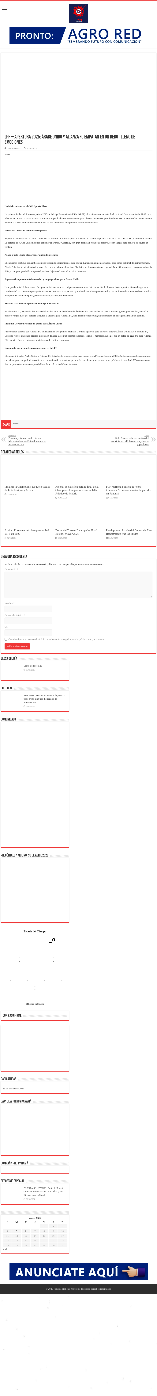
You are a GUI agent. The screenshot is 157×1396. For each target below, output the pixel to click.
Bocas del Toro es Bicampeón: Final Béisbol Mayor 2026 (76, 532)
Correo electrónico (15, 615)
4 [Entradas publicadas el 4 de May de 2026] (7, 1231)
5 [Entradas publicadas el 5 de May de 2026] (16, 1231)
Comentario (11, 569)
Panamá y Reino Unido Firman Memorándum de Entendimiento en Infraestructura (27, 440)
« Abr (5, 1249)
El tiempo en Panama (35, 1004)
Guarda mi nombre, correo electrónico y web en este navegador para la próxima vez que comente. (56, 639)
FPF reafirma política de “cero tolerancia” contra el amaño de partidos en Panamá (128, 490)
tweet (7, 154)
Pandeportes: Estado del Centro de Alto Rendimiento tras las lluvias (128, 532)
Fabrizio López (14, 148)
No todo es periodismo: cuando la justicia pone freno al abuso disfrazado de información (44, 699)
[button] (9, 1048)
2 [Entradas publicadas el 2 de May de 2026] (53, 1226)
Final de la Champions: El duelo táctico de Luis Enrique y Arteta (27, 488)
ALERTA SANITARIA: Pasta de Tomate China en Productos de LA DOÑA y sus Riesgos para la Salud (44, 1191)
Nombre (9, 603)
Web (7, 627)
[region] (35, 1049)
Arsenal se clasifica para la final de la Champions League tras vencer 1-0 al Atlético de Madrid (77, 490)
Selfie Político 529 (33, 665)
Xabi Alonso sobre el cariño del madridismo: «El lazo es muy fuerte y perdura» (129, 440)
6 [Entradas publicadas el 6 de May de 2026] (26, 1231)
